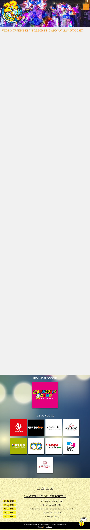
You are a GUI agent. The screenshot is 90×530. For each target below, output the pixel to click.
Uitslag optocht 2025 (52, 513)
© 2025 (27, 524)
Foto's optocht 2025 (52, 505)
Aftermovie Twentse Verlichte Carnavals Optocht (52, 509)
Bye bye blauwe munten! (52, 501)
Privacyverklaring (59, 524)
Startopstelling (52, 517)
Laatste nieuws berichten (45, 496)
